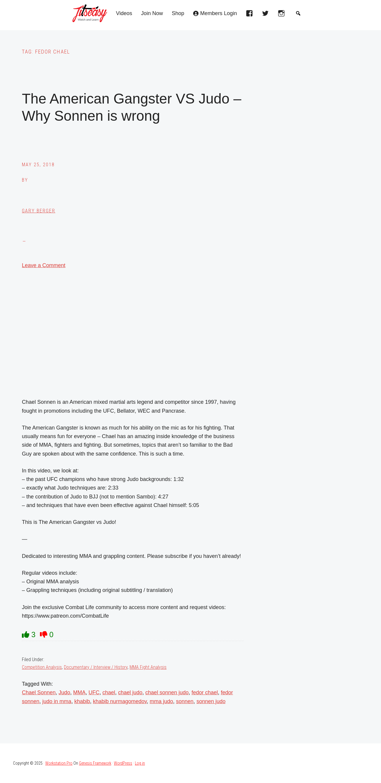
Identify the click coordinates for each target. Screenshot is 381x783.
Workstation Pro (58, 763)
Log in (140, 763)
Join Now (152, 13)
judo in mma (56, 701)
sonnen (184, 701)
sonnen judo (210, 701)
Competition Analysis (42, 667)
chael (108, 692)
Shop (178, 13)
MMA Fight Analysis (148, 667)
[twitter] (267, 15)
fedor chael (204, 692)
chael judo (130, 692)
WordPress (123, 763)
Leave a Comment (43, 265)
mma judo (161, 701)
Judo (64, 692)
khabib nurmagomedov (120, 701)
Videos (124, 13)
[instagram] (283, 15)
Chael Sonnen (39, 692)
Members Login (218, 13)
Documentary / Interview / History (95, 667)
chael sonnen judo (166, 692)
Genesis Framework (95, 763)
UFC (93, 692)
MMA (79, 692)
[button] (298, 13)
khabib (82, 701)
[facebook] (251, 15)
